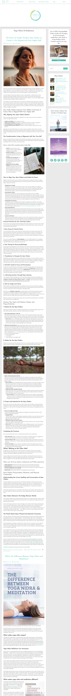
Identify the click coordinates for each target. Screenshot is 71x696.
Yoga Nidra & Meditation (18, 549)
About (64, 1)
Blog (54, 1)
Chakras (8, 549)
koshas (39, 640)
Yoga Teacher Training (43, 1)
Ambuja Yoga (3, 1)
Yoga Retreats (32, 1)
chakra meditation (33, 549)
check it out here (39, 645)
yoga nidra (16, 331)
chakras (39, 549)
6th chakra (28, 549)
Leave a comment (6, 551)
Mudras (11, 549)
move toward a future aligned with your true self (30, 205)
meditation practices (12, 685)
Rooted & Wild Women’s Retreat (35, 540)
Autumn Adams (17, 43)
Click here (5, 547)
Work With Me (20, 1)
